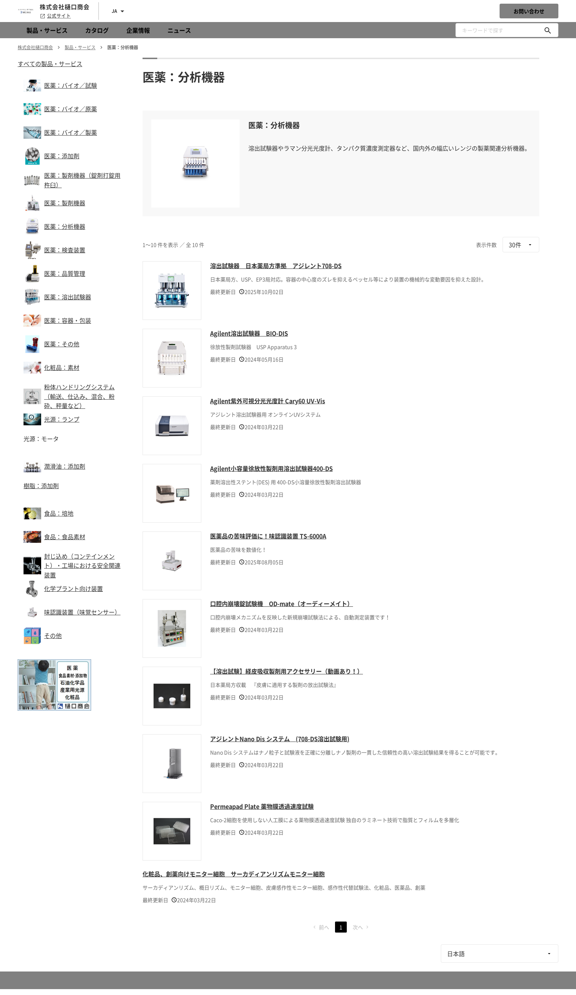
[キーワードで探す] (547, 30)
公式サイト (55, 15)
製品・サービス (47, 30)
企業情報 (138, 30)
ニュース (179, 30)
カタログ (97, 30)
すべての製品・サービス (50, 63)
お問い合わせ (529, 11)
